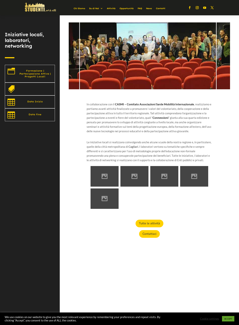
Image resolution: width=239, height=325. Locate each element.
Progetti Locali (35, 76)
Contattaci (149, 234)
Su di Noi (94, 8)
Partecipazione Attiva (34, 73)
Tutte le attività (149, 223)
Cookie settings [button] (209, 318)
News (149, 8)
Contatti (160, 8)
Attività (111, 8)
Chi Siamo (79, 8)
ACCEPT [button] (228, 319)
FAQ (140, 8)
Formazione (34, 70)
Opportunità (127, 8)
